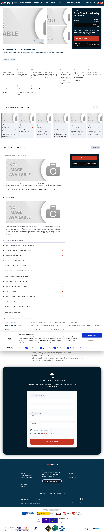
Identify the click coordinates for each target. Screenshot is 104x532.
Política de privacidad (26, 475)
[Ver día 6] (101, 128)
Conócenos (72, 473)
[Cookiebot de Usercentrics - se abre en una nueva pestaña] (9, 529)
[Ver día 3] (49, 128)
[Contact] (92, 3)
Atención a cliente (27, 501)
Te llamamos (72, 477)
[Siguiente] (97, 107)
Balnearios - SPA (39, 2)
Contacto (71, 475)
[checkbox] (40, 430)
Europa (53, 2)
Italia (47, 2)
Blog (70, 480)
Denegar (92, 526)
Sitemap (23, 486)
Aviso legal (23, 473)
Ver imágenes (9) (38, 41)
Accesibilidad (24, 484)
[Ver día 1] (15, 129)
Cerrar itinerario (95, 147)
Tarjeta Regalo (71, 3)
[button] (24, 26)
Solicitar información (81, 38)
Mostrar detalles (77, 529)
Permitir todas (92, 516)
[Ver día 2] (32, 128)
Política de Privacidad (48, 433)
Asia (64, 3)
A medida (78, 3)
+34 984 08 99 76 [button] (94, 44)
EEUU (16, 2)
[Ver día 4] (67, 129)
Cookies (23, 482)
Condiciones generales (26, 477)
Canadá (59, 3)
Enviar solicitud (52, 442)
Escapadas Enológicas (26, 2)
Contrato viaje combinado (27, 480)
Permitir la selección (92, 521)
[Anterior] (94, 107)
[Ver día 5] (84, 128)
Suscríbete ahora (52, 481)
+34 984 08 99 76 (26, 499)
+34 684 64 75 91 (38, 499)
